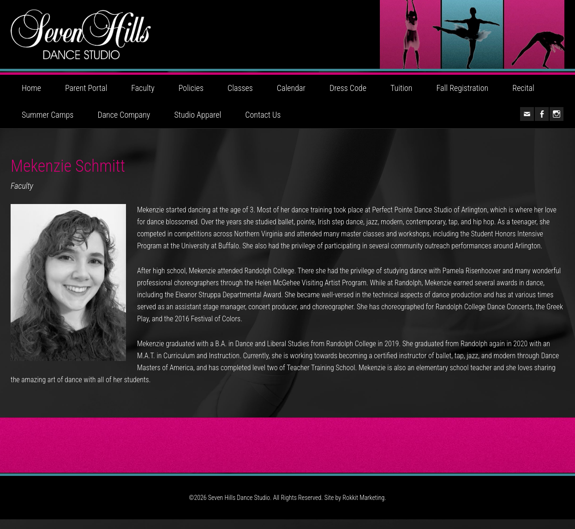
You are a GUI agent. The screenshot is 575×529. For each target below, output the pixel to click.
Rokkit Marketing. (364, 507)
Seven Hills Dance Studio (287, 39)
